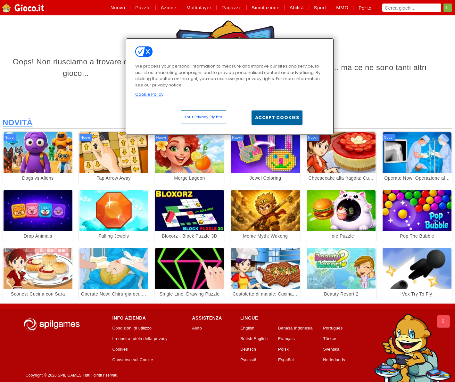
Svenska (331, 349)
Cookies (120, 349)
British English (254, 339)
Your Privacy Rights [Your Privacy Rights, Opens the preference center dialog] (203, 116)
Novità (18, 122)
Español (286, 360)
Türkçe (329, 339)
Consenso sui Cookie (132, 360)
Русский (248, 360)
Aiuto (197, 328)
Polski (284, 349)
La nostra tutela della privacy (140, 339)
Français (286, 339)
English (247, 328)
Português (333, 328)
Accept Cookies (277, 117)
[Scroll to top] (443, 321)
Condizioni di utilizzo (132, 328)
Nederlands (334, 360)
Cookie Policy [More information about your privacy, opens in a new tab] (149, 94)
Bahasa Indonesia (295, 328)
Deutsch (248, 349)
